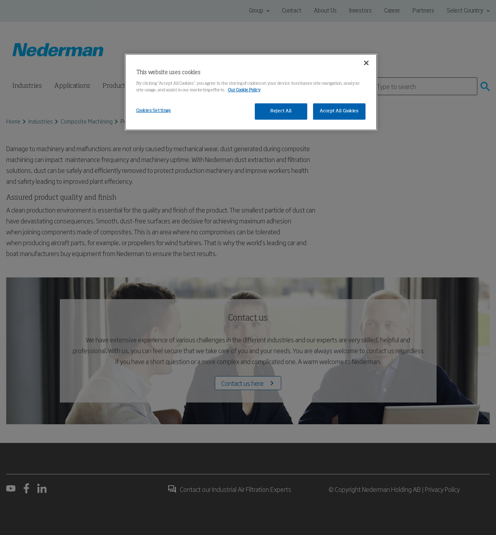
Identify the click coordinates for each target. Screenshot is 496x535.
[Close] (366, 62)
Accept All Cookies (339, 111)
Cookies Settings (153, 110)
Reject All (281, 111)
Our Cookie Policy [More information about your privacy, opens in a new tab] (244, 90)
